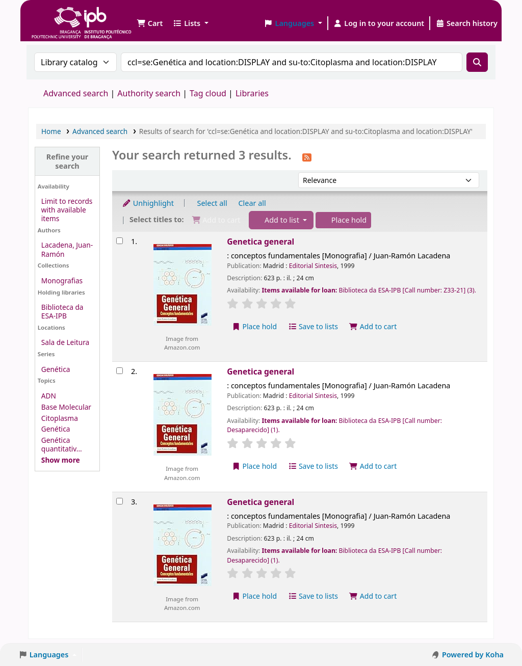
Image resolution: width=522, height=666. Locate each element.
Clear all (252, 203)
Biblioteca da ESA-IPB (62, 311)
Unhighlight (148, 203)
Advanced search (75, 93)
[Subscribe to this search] (307, 156)
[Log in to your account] (379, 23)
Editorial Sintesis (313, 265)
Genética (55, 369)
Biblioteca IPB (56, 15)
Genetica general (260, 241)
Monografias (62, 280)
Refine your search (67, 161)
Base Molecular (66, 407)
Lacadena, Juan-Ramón (67, 249)
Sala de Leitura (65, 342)
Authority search (148, 93)
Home (51, 131)
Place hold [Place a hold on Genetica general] (254, 326)
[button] (150, 23)
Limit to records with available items (67, 209)
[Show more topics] (60, 460)
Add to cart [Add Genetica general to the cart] (373, 326)
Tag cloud (208, 93)
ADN (48, 396)
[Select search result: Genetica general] (119, 240)
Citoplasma (59, 418)
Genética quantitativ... (61, 444)
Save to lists (313, 326)
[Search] (477, 62)
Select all (212, 203)
